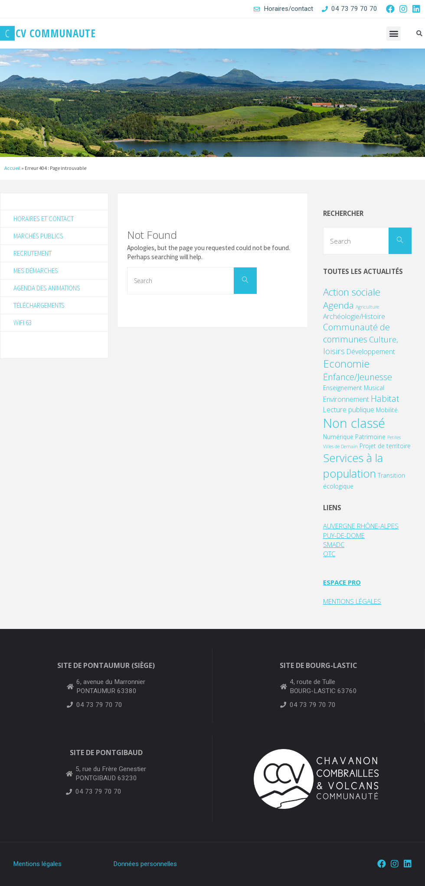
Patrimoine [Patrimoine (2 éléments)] (370, 437)
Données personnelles (145, 864)
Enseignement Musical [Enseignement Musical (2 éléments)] (353, 388)
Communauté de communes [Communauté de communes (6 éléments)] (356, 333)
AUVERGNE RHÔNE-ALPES (361, 525)
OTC (329, 553)
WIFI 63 (22, 324)
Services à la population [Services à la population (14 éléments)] (353, 465)
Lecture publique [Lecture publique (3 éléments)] (348, 409)
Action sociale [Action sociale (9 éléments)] (351, 292)
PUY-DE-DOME (344, 535)
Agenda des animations (47, 289)
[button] (393, 33)
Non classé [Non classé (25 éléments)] (354, 423)
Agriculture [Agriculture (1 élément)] (367, 307)
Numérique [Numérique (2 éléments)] (338, 437)
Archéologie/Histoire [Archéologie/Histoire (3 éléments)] (354, 316)
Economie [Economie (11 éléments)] (346, 364)
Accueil (12, 168)
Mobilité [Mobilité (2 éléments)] (387, 410)
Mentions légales (37, 864)
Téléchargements (40, 307)
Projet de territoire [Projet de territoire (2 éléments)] (385, 446)
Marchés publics (38, 236)
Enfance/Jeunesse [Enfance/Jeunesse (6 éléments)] (357, 377)
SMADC (334, 544)
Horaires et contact (44, 219)
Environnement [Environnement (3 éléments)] (346, 399)
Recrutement (33, 254)
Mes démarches (36, 271)
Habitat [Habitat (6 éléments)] (385, 398)
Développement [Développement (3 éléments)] (371, 351)
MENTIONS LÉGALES (352, 601)
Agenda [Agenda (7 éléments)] (338, 305)
